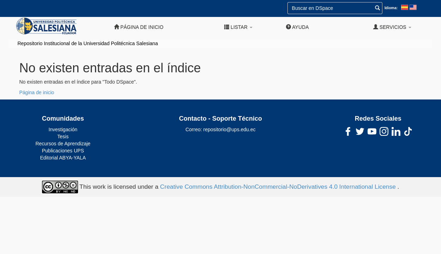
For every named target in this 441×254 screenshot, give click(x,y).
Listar (238, 27)
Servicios (392, 27)
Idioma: (391, 8)
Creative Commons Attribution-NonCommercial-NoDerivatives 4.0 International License (278, 186)
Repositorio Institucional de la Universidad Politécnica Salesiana (88, 43)
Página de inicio (138, 27)
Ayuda (297, 27)
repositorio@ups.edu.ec (229, 129)
